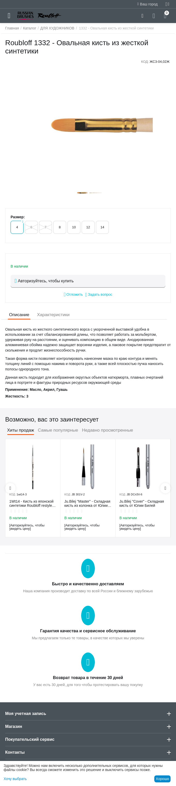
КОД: (145, 62)
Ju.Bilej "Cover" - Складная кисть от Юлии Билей (141, 503)
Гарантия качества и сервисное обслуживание (88, 631)
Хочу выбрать (15, 779)
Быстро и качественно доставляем (88, 584)
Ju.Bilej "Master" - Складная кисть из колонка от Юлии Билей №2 (87, 503)
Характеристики (53, 314)
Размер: (18, 217)
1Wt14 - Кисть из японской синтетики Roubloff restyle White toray (31, 503)
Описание (19, 314)
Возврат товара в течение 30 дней (88, 677)
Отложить (73, 294)
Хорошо (162, 779)
